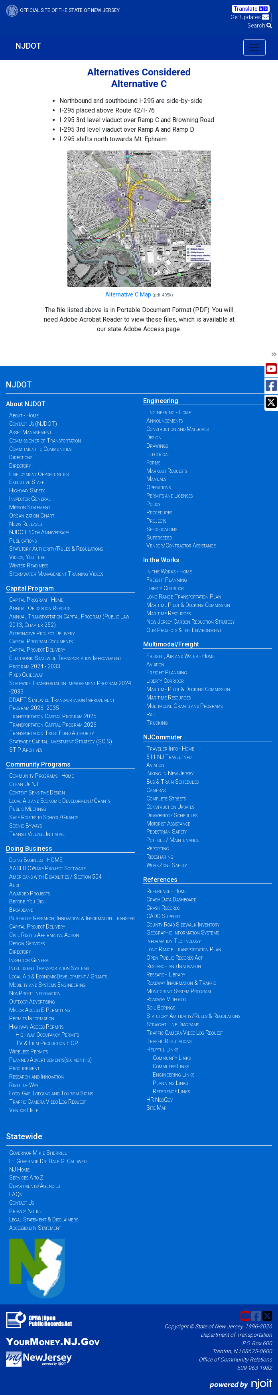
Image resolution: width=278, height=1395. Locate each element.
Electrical (158, 454)
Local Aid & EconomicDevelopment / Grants (58, 976)
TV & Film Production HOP (47, 1043)
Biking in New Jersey (170, 773)
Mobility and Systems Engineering (47, 985)
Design (154, 437)
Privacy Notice (25, 1211)
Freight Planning (166, 580)
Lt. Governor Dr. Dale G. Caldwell (49, 1161)
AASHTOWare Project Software (47, 868)
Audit (15, 885)
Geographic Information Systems (182, 932)
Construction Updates (170, 807)
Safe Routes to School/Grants (43, 817)
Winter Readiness (28, 565)
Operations (158, 487)
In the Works (161, 560)
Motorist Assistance (168, 823)
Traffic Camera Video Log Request (47, 1102)
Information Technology (173, 941)
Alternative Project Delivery (42, 633)
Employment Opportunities (39, 474)
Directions (20, 457)
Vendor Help (23, 1110)
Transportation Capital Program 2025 (53, 716)
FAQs (15, 1194)
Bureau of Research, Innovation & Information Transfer (72, 918)
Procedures (159, 512)
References (160, 879)
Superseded (159, 537)
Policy (153, 504)
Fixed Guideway (26, 675)
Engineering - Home (168, 412)
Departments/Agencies (34, 1186)
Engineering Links (173, 1074)
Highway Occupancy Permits (47, 1034)
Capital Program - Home (36, 600)
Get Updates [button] (250, 17)
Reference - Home (166, 891)
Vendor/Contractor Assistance (181, 545)
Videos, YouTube (27, 557)
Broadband (21, 910)
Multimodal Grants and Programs (184, 706)
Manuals (156, 479)
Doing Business (29, 848)
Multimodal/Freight (171, 644)
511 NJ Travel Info (168, 757)
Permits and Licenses (169, 495)
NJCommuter (162, 737)
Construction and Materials (177, 429)
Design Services (27, 943)
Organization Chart (31, 515)
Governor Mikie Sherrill (38, 1153)
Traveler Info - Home (170, 748)
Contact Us (21, 1202)
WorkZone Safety (166, 865)
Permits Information (31, 1018)
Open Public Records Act (174, 957)
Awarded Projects (29, 893)
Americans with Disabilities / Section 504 (55, 876)
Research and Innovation (36, 1076)
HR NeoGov (159, 1100)
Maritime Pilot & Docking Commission (188, 605)
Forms (153, 462)
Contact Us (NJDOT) (33, 424)
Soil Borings (160, 1007)
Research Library (165, 974)
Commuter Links (171, 1066)
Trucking (157, 722)
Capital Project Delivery (37, 649)
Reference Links (171, 1091)
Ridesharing (160, 857)
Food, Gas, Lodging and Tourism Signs (51, 1093)
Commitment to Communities (40, 449)
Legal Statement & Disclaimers (43, 1219)
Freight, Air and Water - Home (180, 656)
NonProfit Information (35, 993)
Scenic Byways (25, 825)
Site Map (156, 1108)
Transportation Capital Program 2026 (53, 724)
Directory (20, 465)
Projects (156, 521)
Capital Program (30, 588)
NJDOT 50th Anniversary (39, 532)
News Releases (25, 524)
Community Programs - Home (41, 776)
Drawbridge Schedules (171, 815)
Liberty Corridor (165, 588)
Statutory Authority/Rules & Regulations (56, 548)
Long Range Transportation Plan (183, 596)
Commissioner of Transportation (45, 440)
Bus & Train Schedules (172, 782)
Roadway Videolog (166, 999)
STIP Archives (25, 750)
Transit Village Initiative (37, 834)
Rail (151, 714)
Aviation (155, 664)
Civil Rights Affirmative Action (44, 935)
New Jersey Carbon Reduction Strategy (190, 621)
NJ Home (19, 1169)
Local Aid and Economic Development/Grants (59, 801)
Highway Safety (27, 490)
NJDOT (28, 46)
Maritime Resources (168, 613)
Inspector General (30, 499)
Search (259, 25)
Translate (251, 8)
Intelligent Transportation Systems (49, 968)
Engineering (160, 401)
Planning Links (170, 1083)
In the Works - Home (169, 571)
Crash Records (162, 908)
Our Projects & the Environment (183, 630)
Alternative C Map (128, 294)
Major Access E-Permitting (40, 1010)
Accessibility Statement (35, 1228)
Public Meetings (27, 809)
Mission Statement (29, 507)
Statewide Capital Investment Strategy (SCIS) (60, 741)
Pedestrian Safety (166, 831)
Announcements (164, 420)
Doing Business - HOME (36, 860)
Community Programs (38, 764)
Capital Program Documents (41, 641)
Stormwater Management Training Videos (56, 574)
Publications (23, 540)
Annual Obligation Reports (39, 608)
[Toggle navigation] (254, 47)
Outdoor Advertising (32, 1001)
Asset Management (30, 432)
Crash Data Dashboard (171, 899)
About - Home (24, 415)
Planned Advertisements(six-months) (50, 1060)
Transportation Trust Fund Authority (51, 733)
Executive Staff (26, 482)
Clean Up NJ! (24, 784)
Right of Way (24, 1085)
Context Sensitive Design (37, 792)
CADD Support (163, 916)
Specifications (161, 529)
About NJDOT (25, 404)
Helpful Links (162, 1049)
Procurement (24, 1068)
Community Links (172, 1058)
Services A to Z (26, 1177)
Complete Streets (166, 798)
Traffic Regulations (168, 1041)
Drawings (157, 446)
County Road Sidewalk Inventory (183, 924)
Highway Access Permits (36, 1027)
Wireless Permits (28, 1051)
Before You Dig (26, 901)
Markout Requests (166, 471)
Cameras (156, 790)
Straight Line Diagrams (172, 1024)
